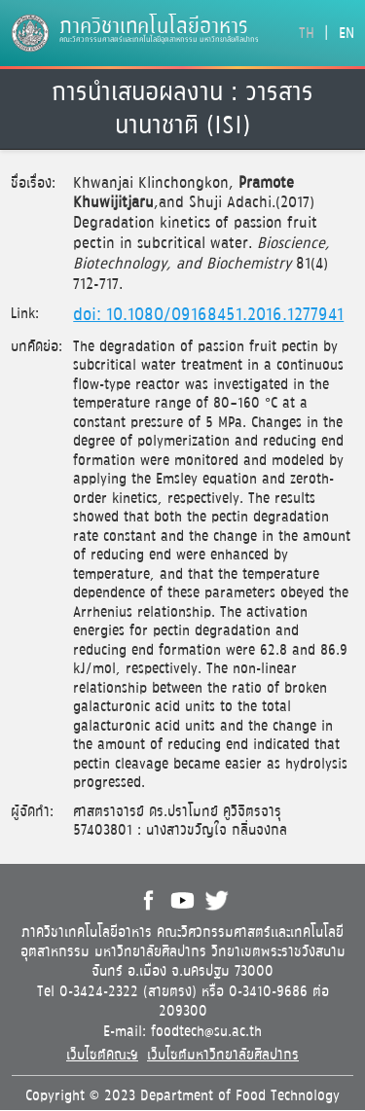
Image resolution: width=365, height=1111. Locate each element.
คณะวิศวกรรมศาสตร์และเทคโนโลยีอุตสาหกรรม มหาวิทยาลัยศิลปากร (159, 40)
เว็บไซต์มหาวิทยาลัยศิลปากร (223, 1055)
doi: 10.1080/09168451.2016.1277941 (208, 315)
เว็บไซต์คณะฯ (102, 1055)
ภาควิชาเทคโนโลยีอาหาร (153, 27)
